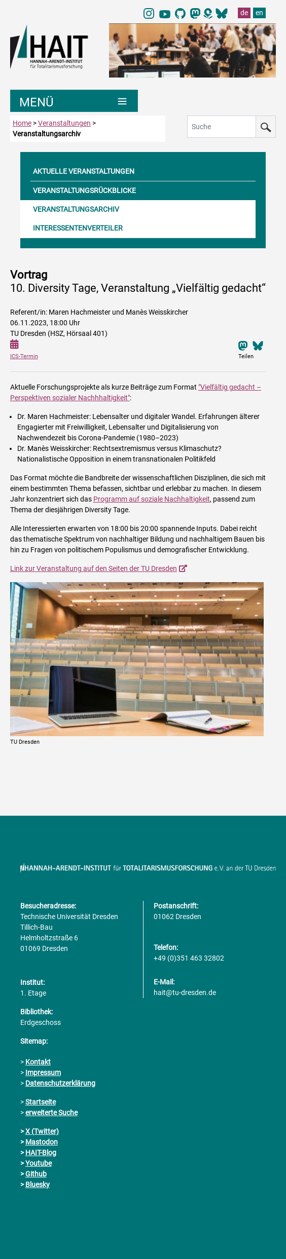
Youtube (38, 1163)
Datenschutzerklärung (60, 1083)
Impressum (43, 1073)
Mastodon (41, 1142)
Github (36, 1174)
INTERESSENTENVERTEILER (78, 228)
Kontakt (38, 1062)
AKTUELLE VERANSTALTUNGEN (83, 171)
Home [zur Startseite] (22, 123)
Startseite (40, 1102)
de (244, 13)
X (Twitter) (42, 1131)
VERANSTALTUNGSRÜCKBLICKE (84, 190)
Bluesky (37, 1184)
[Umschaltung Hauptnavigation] (74, 101)
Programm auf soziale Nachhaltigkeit (151, 499)
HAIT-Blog (40, 1153)
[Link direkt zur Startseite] (54, 46)
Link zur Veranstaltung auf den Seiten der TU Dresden (93, 568)
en (259, 13)
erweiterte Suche (51, 1113)
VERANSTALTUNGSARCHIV (76, 209)
